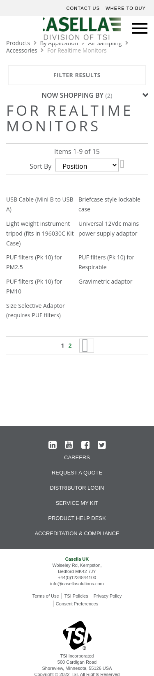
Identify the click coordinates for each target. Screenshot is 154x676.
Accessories (22, 50)
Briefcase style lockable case (109, 204)
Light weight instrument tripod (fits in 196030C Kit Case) (40, 233)
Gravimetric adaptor (105, 281)
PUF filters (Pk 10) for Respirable (106, 262)
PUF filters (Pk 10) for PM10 (34, 286)
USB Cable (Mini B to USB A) (39, 204)
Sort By (40, 166)
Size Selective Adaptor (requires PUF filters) (35, 310)
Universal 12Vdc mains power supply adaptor (108, 228)
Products (19, 43)
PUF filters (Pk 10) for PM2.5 (34, 262)
